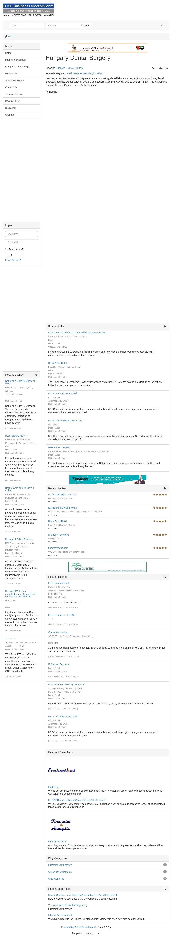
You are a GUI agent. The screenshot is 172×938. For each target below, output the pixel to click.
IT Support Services (58, 534)
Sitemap (9, 114)
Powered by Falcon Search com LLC (80, 927)
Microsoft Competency (60, 865)
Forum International (58, 583)
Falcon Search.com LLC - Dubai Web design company (76, 332)
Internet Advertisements (60, 915)
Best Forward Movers (16, 435)
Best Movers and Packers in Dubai (19, 489)
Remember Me (16, 249)
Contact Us (11, 87)
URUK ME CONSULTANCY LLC (65, 420)
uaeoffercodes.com (58, 548)
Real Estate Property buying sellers (85, 73)
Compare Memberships (17, 66)
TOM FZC (10, 638)
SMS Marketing (56, 878)
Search (85, 25)
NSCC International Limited (62, 393)
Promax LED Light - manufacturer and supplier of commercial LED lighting (20, 594)
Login (161, 24)
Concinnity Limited (57, 632)
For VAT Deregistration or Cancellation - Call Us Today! (76, 800)
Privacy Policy (12, 101)
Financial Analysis (57, 841)
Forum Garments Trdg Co (61, 615)
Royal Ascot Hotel (57, 363)
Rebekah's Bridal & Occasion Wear (20, 382)
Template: (77, 933)
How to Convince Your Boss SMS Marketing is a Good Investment (82, 895)
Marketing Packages (16, 59)
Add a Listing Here (160, 68)
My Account (11, 73)
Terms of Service (14, 94)
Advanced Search (14, 80)
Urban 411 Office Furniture (19, 539)
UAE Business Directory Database (66, 684)
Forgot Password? (13, 260)
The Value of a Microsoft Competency (67, 905)
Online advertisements (60, 872)
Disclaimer (10, 108)
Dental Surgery (75, 68)
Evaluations (54, 787)
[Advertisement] (21, 172)
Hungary (60, 68)
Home (11, 36)
